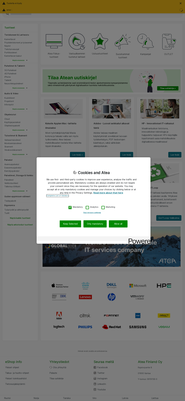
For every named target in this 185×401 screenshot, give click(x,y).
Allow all (118, 224)
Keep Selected (70, 224)
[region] (93, 200)
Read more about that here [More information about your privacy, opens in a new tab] (108, 192)
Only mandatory (95, 224)
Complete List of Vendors (57, 196)
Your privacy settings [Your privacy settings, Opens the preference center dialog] (92, 213)
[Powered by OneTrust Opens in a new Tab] (138, 239)
